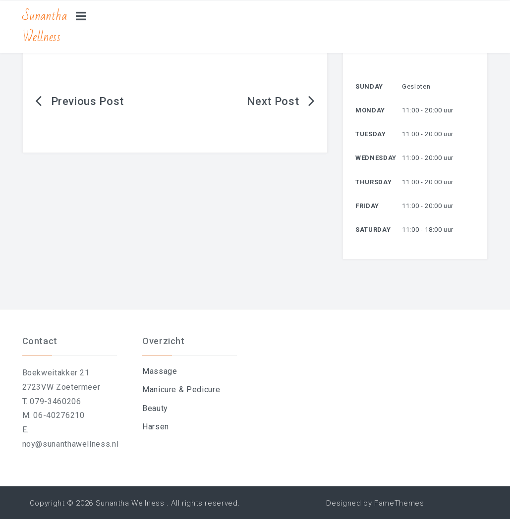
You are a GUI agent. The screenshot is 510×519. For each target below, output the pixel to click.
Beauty (155, 408)
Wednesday (376, 157)
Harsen (155, 426)
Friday (367, 205)
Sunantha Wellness (44, 26)
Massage (159, 371)
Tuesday (370, 134)
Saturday (373, 229)
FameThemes (399, 503)
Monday (370, 110)
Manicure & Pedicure (181, 389)
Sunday (369, 86)
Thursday (373, 182)
